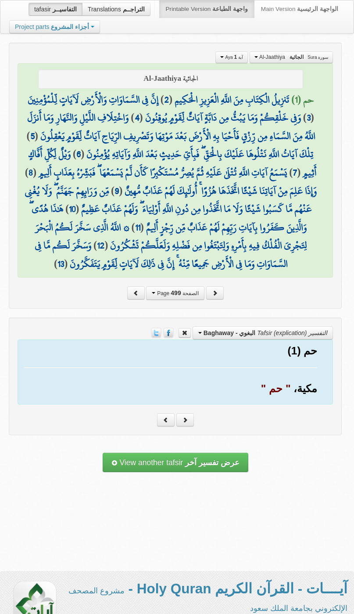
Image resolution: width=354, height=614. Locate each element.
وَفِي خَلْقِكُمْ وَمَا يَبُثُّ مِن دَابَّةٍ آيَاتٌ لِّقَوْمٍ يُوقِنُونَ (223, 117)
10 (72, 209)
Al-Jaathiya (291, 57)
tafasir (55, 9)
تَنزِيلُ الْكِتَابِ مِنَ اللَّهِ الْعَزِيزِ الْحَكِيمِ (232, 99)
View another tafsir (175, 462)
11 (137, 227)
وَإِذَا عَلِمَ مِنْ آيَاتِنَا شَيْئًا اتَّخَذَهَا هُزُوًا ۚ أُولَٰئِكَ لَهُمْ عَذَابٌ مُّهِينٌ (221, 191)
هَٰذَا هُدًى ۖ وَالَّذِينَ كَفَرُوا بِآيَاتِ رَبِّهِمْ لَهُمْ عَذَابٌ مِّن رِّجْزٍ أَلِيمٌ (168, 218)
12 (100, 245)
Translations (116, 9)
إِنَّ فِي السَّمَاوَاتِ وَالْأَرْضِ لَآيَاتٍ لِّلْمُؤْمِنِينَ (93, 99)
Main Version (299, 9)
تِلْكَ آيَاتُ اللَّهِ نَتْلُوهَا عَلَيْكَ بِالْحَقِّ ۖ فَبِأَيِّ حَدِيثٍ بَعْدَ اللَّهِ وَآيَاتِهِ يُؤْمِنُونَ (199, 154)
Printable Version (207, 9)
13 (60, 264)
